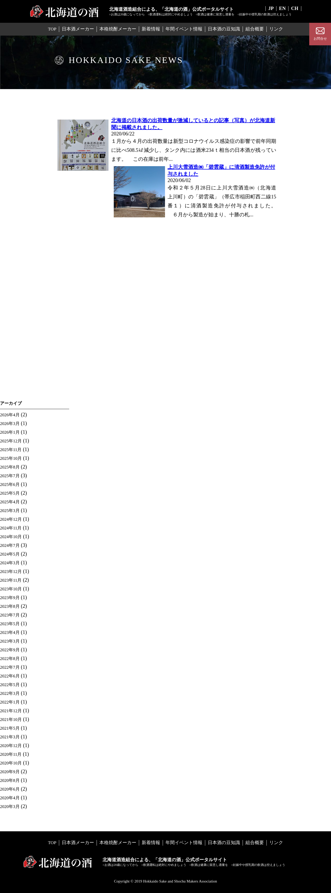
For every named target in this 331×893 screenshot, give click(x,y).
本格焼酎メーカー (117, 28)
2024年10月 (11, 536)
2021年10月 (11, 719)
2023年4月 (10, 632)
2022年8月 (10, 658)
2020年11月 (11, 754)
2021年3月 (10, 737)
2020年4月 (10, 797)
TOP (52, 28)
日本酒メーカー (78, 28)
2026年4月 (10, 414)
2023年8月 (10, 606)
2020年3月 (10, 806)
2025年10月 (11, 458)
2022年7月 (10, 667)
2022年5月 (10, 684)
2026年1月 (10, 432)
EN (281, 8)
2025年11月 (11, 449)
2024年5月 (10, 554)
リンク (276, 28)
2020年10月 (11, 763)
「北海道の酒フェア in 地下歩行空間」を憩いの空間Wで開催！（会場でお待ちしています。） (33, 317)
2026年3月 (10, 423)
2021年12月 (11, 710)
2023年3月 (10, 641)
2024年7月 (10, 545)
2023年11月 (11, 580)
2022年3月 (10, 693)
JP (270, 8)
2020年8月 (10, 780)
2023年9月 (10, 597)
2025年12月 (11, 441)
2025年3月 (10, 510)
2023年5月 (10, 623)
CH (294, 8)
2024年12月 (11, 519)
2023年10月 (11, 589)
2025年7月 (10, 475)
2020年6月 (10, 789)
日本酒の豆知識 (224, 28)
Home (59, 110)
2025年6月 (10, 484)
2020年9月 (10, 771)
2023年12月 (11, 571)
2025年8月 (10, 467)
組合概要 (254, 28)
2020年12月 (11, 745)
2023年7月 (10, 615)
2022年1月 (10, 702)
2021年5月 (10, 728)
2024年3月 (10, 562)
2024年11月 (11, 528)
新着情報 (151, 28)
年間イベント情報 (184, 28)
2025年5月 (10, 493)
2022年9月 (10, 649)
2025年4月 (10, 501)
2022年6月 (10, 676)
